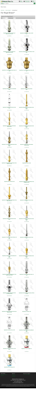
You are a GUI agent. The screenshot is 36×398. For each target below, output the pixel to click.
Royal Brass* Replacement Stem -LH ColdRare (26, 33)
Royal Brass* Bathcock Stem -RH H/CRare (26, 89)
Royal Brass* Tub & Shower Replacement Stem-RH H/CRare (26, 126)
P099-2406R (10, 351)
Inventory (2, 375)
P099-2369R (10, 147)
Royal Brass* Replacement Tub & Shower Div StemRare (9, 256)
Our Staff (13, 376)
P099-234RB (27, 54)
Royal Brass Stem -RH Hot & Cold (9, 181)
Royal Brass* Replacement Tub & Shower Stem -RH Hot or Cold (9, 163)
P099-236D (27, 147)
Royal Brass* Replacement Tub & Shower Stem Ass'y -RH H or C (9, 200)
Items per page (12, 18)
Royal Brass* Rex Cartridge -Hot (27, 348)
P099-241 (27, 351)
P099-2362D (10, 110)
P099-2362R (27, 110)
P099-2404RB (10, 314)
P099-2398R (27, 221)
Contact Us (14, 375)
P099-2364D (10, 128)
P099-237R (10, 184)
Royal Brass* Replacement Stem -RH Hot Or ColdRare (26, 52)
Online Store (2, 10)
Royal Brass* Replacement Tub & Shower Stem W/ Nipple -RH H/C (26, 182)
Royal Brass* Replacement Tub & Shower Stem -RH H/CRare (26, 108)
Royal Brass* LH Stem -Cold (26, 311)
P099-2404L (27, 277)
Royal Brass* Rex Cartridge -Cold (9, 367)
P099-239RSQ (10, 277)
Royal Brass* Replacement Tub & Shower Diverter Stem (9, 126)
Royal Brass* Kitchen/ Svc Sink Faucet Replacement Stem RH (9, 52)
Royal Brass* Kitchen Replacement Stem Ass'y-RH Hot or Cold (9, 312)
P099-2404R (27, 295)
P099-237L (27, 165)
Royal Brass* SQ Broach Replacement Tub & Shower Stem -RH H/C (9, 274)
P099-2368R (27, 128)
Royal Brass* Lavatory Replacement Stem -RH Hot (26, 70)
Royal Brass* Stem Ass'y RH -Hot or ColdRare (9, 349)
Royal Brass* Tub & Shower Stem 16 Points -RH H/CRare (9, 238)
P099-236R (10, 165)
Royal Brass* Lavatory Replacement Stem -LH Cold (9, 70)
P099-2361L (10, 91)
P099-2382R (27, 184)
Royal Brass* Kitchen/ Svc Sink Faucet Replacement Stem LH (9, 33)
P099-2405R (10, 332)
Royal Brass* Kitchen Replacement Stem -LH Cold (27, 275)
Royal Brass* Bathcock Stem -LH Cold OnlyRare (9, 89)
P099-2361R (27, 91)
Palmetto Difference (4, 374)
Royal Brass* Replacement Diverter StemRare (9, 107)
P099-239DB (10, 258)
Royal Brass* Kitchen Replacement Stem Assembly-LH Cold (9, 293)
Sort (4, 18)
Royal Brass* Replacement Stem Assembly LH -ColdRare (26, 331)
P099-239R (27, 258)
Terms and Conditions (26, 374)
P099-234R (10, 54)
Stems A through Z (8, 10)
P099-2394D (10, 221)
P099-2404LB (10, 295)
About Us (13, 374)
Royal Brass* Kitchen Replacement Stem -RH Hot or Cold (26, 293)
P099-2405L (27, 314)
